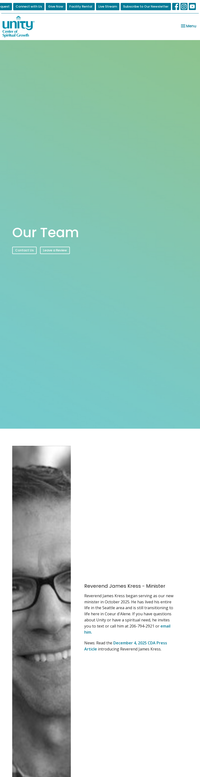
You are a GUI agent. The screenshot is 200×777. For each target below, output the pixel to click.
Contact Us (24, 250)
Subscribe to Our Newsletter (145, 6)
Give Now (55, 6)
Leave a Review (55, 250)
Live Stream (107, 6)
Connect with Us (29, 6)
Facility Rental (80, 6)
